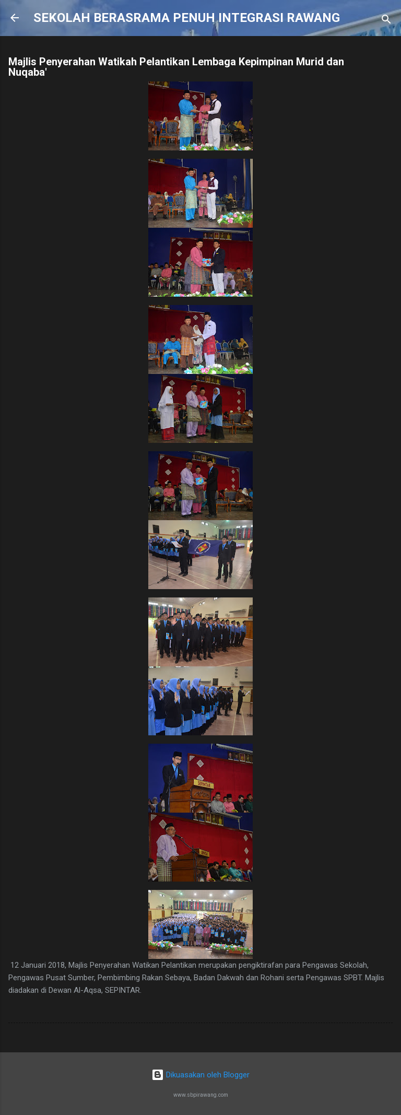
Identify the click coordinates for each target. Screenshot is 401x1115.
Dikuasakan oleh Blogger (200, 1074)
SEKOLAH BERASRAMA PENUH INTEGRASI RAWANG (186, 17)
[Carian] (386, 21)
